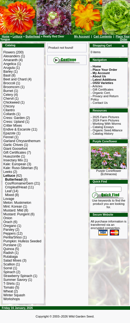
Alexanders (11, 56)
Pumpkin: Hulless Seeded (22, 241)
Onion (7, 218)
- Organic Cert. (101, 92)
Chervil (8, 99)
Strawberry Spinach (17, 276)
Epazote (9, 133)
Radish (8, 253)
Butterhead (32, 36)
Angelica (9, 64)
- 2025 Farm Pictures (105, 117)
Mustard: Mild (13, 210)
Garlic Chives (13, 145)
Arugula (9, 68)
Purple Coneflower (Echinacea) (109, 171)
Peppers (9, 233)
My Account (82, 36)
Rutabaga (10, 257)
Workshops (11, 299)
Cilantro (9, 110)
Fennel (8, 137)
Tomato (8, 287)
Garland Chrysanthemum (21, 141)
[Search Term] (108, 189)
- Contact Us (99, 102)
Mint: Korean (12, 206)
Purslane (9, 245)
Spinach (9, 272)
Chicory (9, 106)
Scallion (9, 264)
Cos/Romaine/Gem (19, 183)
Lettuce (17, 36)
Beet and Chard (15, 79)
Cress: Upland (13, 122)
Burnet (8, 91)
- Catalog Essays (102, 127)
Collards (9, 114)
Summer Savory (15, 280)
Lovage (8, 199)
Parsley (8, 230)
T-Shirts (9, 284)
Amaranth (10, 60)
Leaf (8, 191)
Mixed (9, 195)
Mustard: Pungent (16, 214)
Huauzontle (11, 156)
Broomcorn (11, 87)
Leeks (7, 172)
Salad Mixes (12, 260)
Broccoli (9, 83)
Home (6, 36)
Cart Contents (102, 36)
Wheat (8, 291)
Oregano (9, 226)
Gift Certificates (14, 152)
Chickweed (11, 102)
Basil (7, 75)
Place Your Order (123, 38)
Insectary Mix (13, 160)
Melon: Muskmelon (17, 203)
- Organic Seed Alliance (107, 130)
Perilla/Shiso (12, 237)
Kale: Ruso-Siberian (18, 168)
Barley (8, 72)
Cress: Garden (14, 118)
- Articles (96, 86)
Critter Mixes (12, 125)
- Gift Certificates (102, 89)
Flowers (9, 52)
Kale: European (14, 164)
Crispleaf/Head (16, 187)
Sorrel (7, 268)
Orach (7, 222)
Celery (8, 95)
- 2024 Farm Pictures (105, 120)
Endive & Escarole (16, 129)
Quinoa (8, 249)
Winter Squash (14, 295)
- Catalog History (102, 133)
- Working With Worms (106, 123)
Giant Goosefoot (15, 149)
